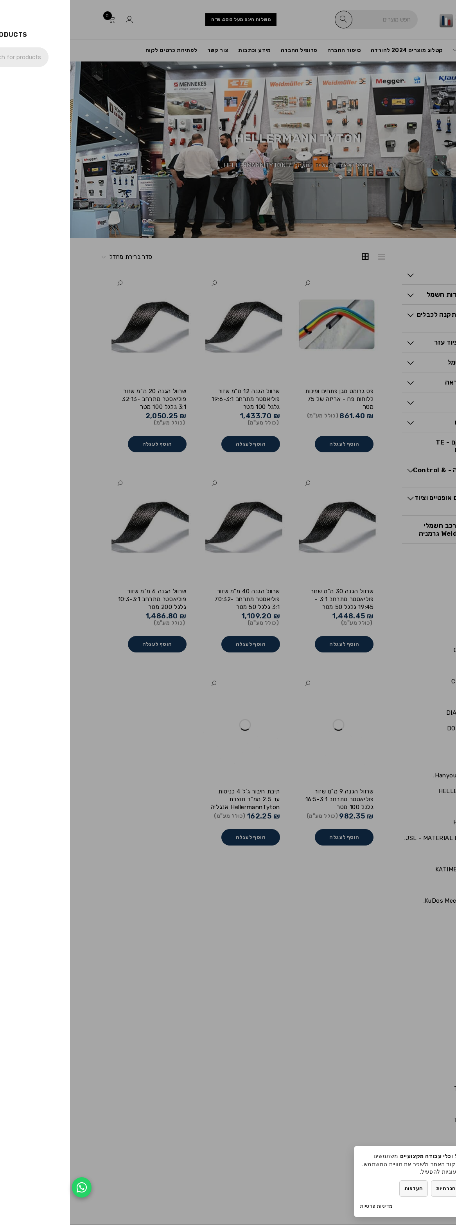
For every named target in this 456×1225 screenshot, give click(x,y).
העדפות (343, 1188)
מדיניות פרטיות (306, 1206)
